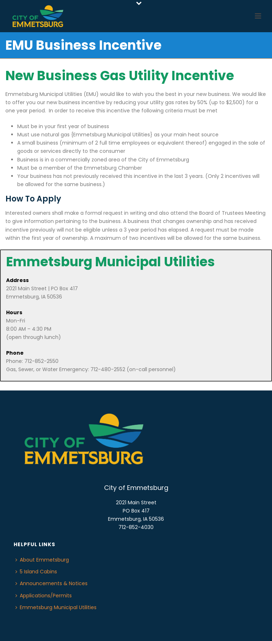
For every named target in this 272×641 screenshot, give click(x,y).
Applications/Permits (43, 595)
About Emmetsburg (42, 559)
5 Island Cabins (36, 571)
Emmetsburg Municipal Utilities (56, 607)
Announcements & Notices (51, 583)
